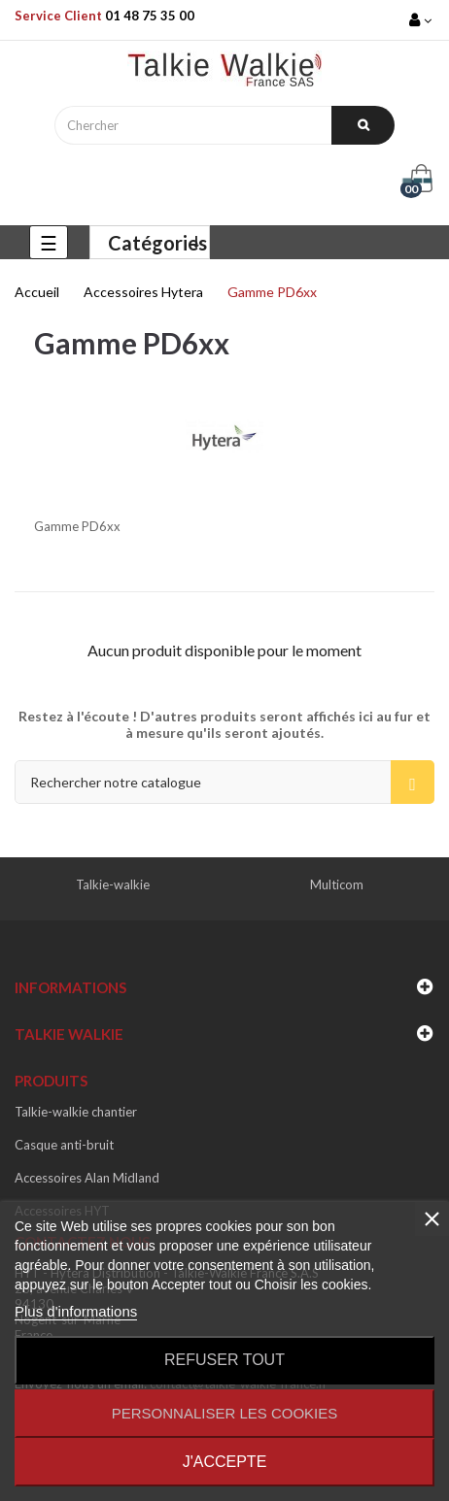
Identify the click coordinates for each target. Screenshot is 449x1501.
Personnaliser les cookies (225, 1413)
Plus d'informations (76, 1311)
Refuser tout (224, 1359)
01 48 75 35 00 (149, 15)
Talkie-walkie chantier (76, 1111)
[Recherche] (224, 782)
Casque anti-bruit (64, 1144)
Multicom (336, 884)
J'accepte (225, 1461)
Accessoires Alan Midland (87, 1177)
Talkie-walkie (113, 884)
